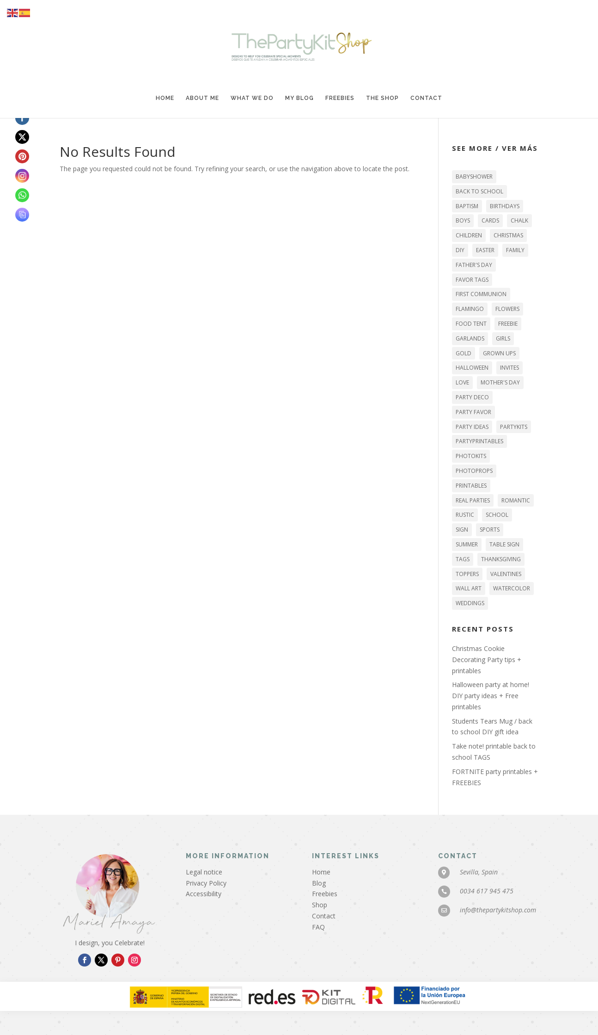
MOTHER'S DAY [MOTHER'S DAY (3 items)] (500, 382)
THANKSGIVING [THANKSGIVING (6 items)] (501, 559)
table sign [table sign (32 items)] (504, 544)
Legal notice (204, 872)
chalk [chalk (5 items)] (519, 220)
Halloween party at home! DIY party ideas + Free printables (490, 695)
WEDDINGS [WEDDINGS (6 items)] (470, 603)
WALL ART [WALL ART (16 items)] (469, 588)
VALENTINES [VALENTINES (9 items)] (505, 574)
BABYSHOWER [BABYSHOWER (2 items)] (474, 176)
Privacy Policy (206, 883)
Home (165, 98)
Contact (426, 98)
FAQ (318, 927)
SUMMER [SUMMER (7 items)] (467, 544)
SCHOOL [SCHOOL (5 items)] (497, 515)
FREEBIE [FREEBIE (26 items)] (508, 324)
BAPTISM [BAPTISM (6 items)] (467, 206)
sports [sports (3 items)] (490, 529)
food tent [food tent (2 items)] (471, 324)
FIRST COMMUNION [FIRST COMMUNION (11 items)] (481, 294)
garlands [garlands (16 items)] (470, 338)
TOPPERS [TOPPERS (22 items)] (467, 574)
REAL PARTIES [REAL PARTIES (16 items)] (473, 500)
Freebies (339, 98)
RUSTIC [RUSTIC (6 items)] (465, 515)
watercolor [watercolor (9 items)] (511, 588)
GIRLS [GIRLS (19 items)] (503, 338)
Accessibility (203, 893)
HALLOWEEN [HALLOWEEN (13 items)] (472, 368)
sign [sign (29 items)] (462, 529)
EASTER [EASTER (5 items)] (485, 250)
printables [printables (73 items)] (471, 486)
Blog (319, 883)
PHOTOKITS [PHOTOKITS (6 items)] (471, 456)
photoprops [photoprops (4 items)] (474, 471)
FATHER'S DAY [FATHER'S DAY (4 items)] (474, 265)
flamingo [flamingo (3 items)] (470, 309)
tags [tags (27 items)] (463, 559)
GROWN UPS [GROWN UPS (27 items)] (499, 353)
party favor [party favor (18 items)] (473, 412)
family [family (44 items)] (515, 250)
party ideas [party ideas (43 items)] (472, 427)
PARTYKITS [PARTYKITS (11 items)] (513, 427)
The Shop (382, 98)
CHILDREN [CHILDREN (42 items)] (469, 235)
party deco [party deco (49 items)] (472, 397)
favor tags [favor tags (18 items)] (472, 280)
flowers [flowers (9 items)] (507, 309)
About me (202, 98)
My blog (299, 98)
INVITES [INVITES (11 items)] (509, 368)
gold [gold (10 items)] (463, 353)
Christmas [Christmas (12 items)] (508, 235)
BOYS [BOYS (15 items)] (463, 220)
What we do (252, 98)
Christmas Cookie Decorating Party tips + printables (486, 659)
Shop (319, 904)
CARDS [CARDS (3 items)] (490, 220)
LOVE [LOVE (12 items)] (462, 382)
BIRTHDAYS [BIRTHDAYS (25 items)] (504, 206)
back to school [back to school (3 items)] (479, 191)
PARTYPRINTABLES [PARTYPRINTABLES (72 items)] (479, 441)
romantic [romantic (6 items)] (515, 500)
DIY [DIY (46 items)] (460, 250)
